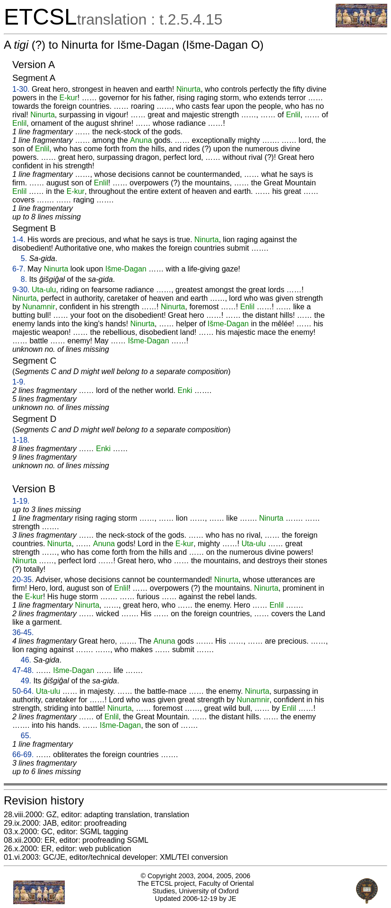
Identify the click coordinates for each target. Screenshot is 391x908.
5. (24, 258)
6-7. (19, 269)
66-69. (23, 755)
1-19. (20, 501)
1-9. (19, 382)
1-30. (20, 89)
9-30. (20, 290)
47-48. (23, 670)
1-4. (19, 240)
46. (26, 660)
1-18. (20, 440)
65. (26, 736)
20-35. (23, 580)
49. (26, 681)
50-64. (23, 691)
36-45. (23, 633)
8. (24, 279)
